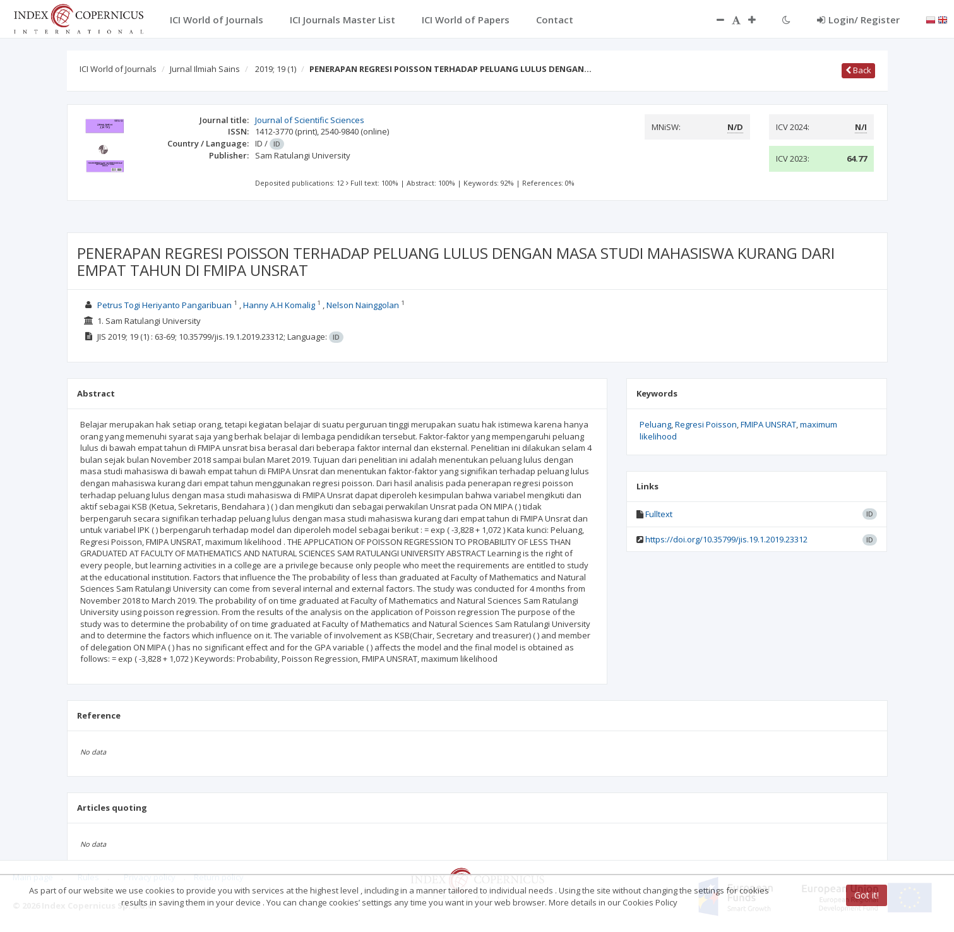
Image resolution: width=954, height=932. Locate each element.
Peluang (655, 424)
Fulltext (658, 514)
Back (858, 70)
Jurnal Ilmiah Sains (205, 69)
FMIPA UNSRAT (768, 424)
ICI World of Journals (118, 69)
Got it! (866, 895)
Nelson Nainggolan (362, 305)
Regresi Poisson (706, 424)
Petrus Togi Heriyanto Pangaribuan (164, 305)
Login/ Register (858, 19)
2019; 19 (275, 69)
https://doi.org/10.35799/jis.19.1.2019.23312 (726, 539)
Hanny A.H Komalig (279, 305)
